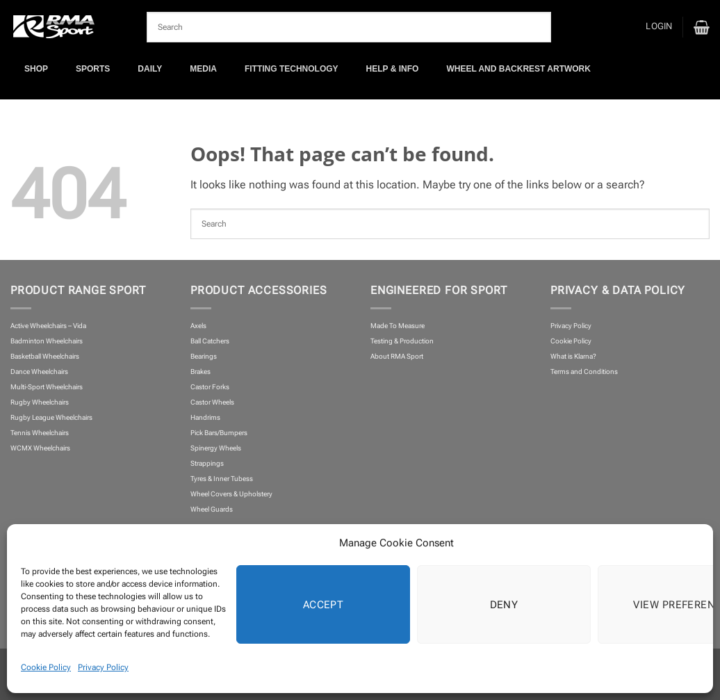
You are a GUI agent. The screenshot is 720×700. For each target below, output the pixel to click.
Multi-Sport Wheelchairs (46, 387)
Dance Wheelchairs (39, 371)
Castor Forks (209, 387)
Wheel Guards (211, 509)
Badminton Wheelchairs (46, 341)
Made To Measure (397, 325)
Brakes (200, 371)
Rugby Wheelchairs (39, 402)
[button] (659, 27)
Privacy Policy (103, 667)
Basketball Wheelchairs (44, 356)
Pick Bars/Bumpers (218, 433)
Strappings (207, 463)
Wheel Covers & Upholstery (231, 494)
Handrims (205, 417)
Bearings (203, 356)
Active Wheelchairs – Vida (48, 325)
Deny (504, 605)
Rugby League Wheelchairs (51, 417)
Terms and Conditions (584, 371)
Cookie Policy (46, 667)
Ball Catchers (209, 341)
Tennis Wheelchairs (39, 433)
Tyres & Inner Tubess (221, 478)
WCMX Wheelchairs (40, 448)
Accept (323, 605)
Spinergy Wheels (215, 448)
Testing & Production (402, 341)
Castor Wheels (212, 402)
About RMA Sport (396, 356)
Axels (198, 325)
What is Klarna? (573, 356)
